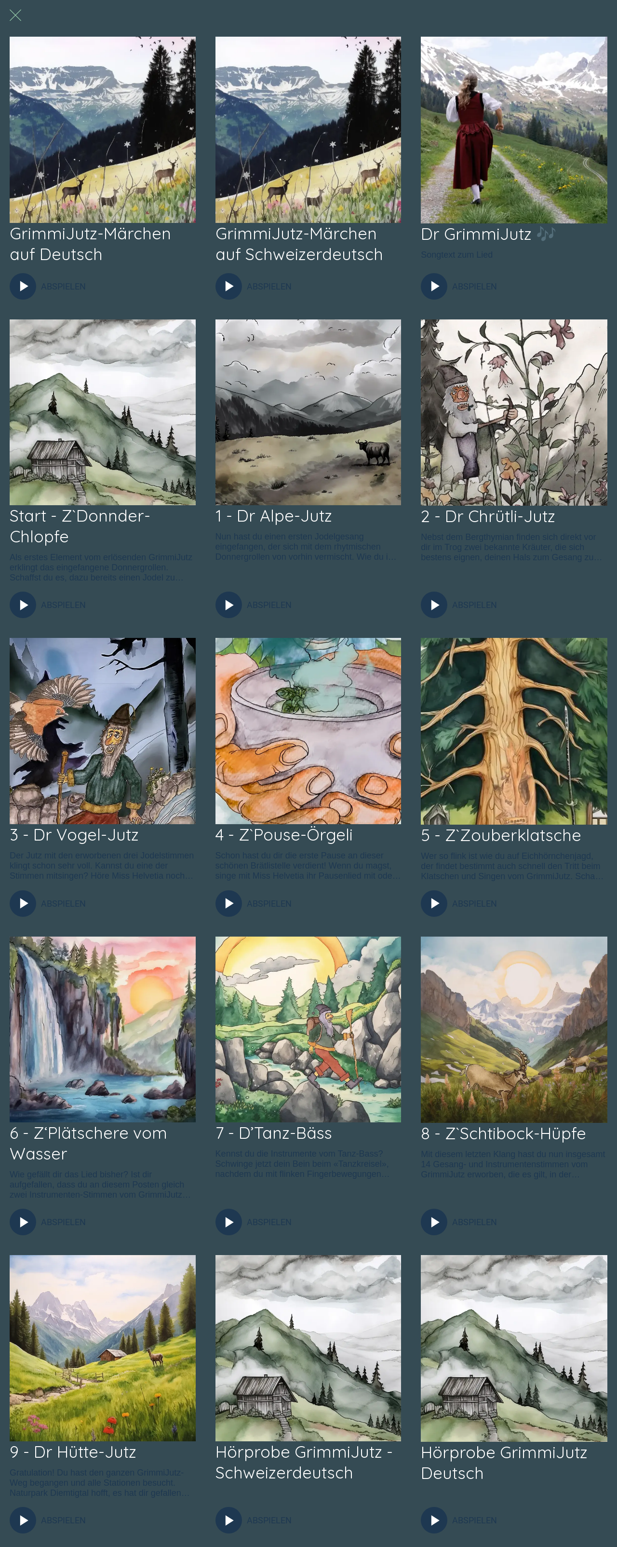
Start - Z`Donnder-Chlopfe (80, 526)
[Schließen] (15, 15)
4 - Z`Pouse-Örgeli (284, 834)
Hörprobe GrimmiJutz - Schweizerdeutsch (304, 1462)
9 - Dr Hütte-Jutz (73, 1451)
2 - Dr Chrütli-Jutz (488, 516)
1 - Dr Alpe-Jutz (273, 515)
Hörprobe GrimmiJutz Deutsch (504, 1462)
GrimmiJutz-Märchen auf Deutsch (90, 243)
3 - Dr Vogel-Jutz (74, 834)
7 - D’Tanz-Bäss (273, 1132)
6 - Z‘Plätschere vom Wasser (88, 1143)
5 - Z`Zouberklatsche (501, 835)
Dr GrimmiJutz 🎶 (488, 233)
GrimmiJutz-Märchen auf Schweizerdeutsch (299, 243)
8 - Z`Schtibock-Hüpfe (503, 1133)
